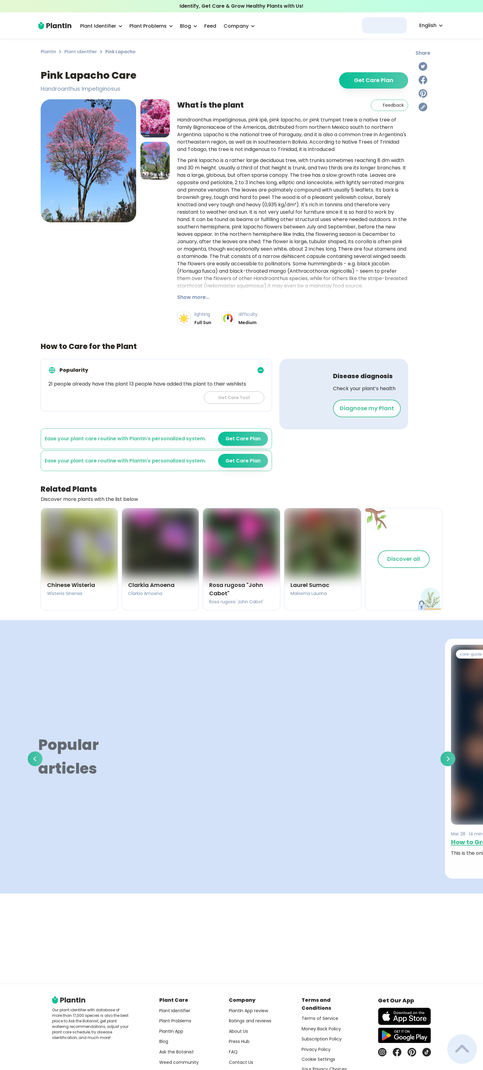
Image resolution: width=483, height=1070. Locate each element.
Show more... (193, 297)
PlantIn (48, 52)
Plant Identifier (80, 52)
